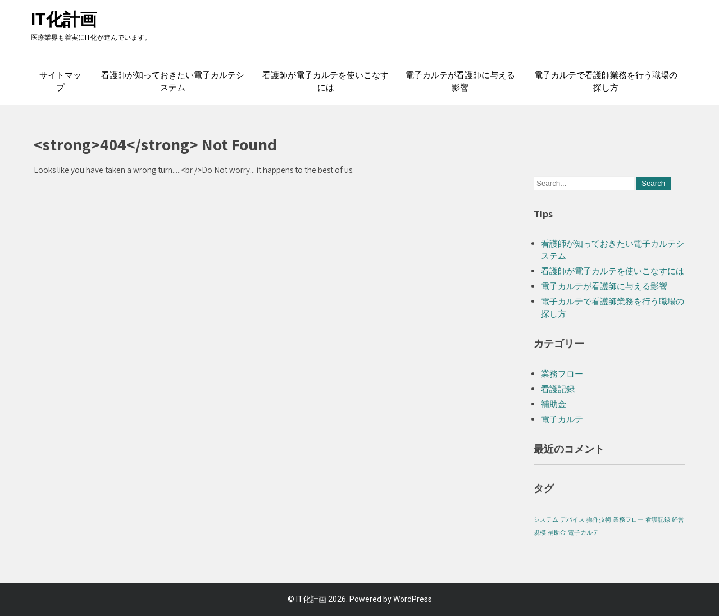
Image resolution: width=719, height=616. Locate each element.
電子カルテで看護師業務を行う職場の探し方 (605, 81)
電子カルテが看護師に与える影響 (460, 81)
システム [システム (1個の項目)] (546, 519)
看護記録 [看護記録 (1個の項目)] (657, 519)
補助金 (553, 404)
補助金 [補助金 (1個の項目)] (557, 532)
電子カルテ (562, 419)
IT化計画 (64, 19)
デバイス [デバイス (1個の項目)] (572, 519)
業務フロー (562, 373)
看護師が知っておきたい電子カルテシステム (172, 81)
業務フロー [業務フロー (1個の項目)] (628, 519)
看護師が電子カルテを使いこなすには (325, 81)
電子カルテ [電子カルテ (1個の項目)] (583, 532)
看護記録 (558, 389)
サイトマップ (60, 81)
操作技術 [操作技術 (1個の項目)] (598, 519)
